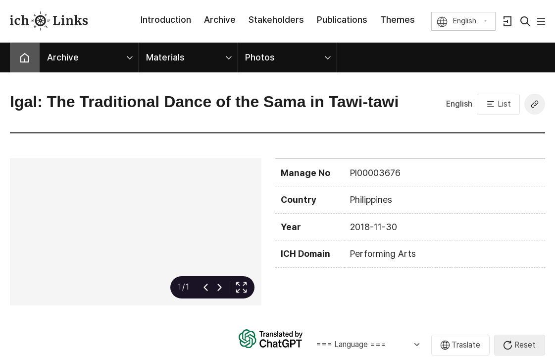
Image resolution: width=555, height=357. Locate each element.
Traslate (466, 345)
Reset (525, 345)
